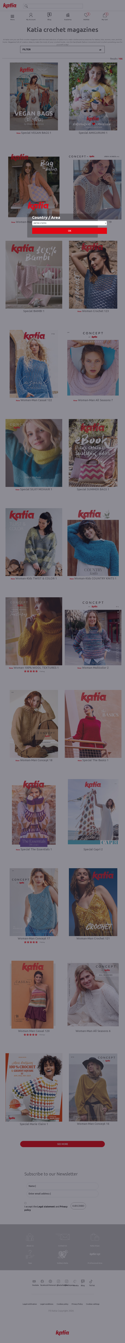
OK (69, 231)
